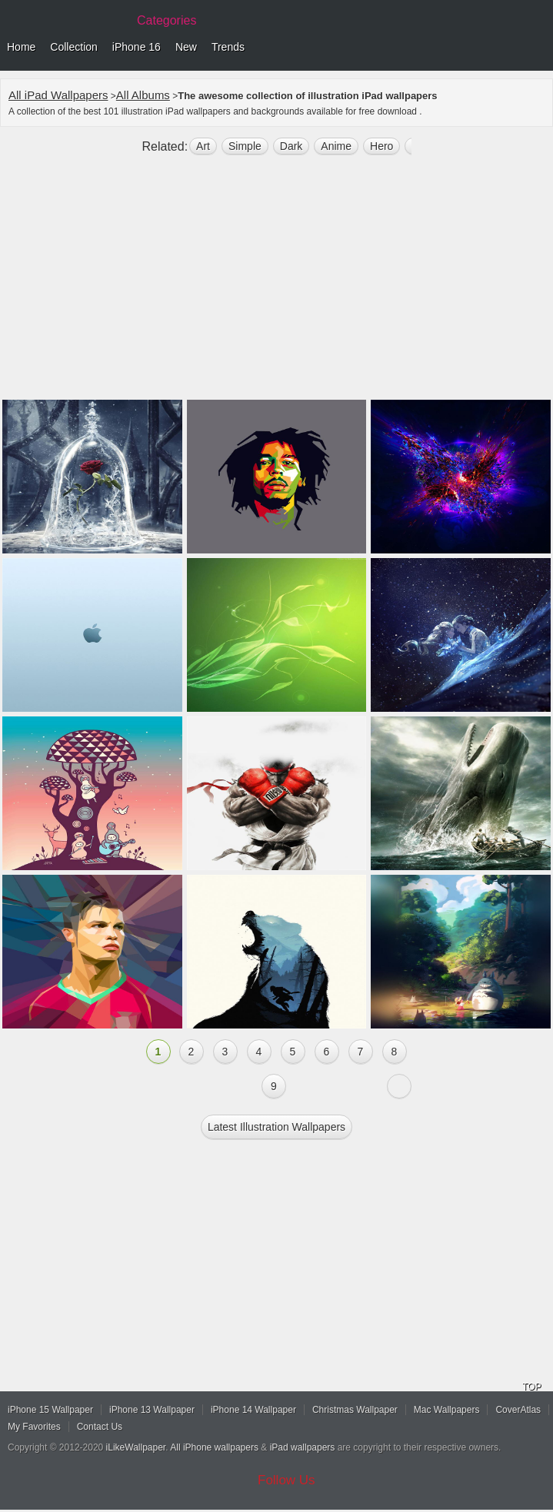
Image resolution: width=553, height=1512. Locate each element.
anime (336, 146)
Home (21, 47)
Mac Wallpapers (447, 1409)
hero (381, 146)
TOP (531, 1386)
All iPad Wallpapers (58, 94)
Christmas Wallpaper (355, 1409)
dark (291, 146)
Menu (537, 47)
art (203, 146)
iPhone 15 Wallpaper (50, 1409)
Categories (166, 20)
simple (245, 146)
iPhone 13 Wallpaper (152, 1409)
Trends (228, 47)
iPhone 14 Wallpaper (253, 1409)
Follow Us (286, 1480)
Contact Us (99, 1426)
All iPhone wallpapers (214, 1447)
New (186, 47)
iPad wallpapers (302, 1447)
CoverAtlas (518, 1409)
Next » (399, 1086)
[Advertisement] (276, 283)
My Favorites (34, 1426)
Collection (73, 47)
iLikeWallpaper (136, 1447)
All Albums (143, 94)
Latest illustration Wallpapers (276, 1127)
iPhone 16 (136, 47)
